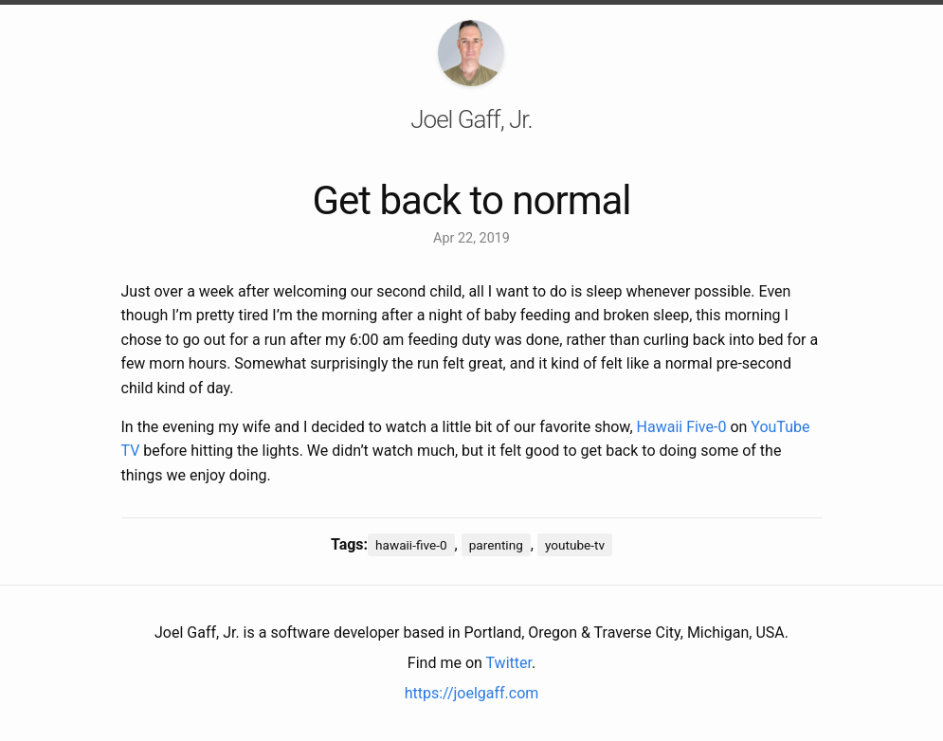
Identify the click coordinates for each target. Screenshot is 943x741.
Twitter (509, 663)
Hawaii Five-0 (682, 427)
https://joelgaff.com (472, 693)
